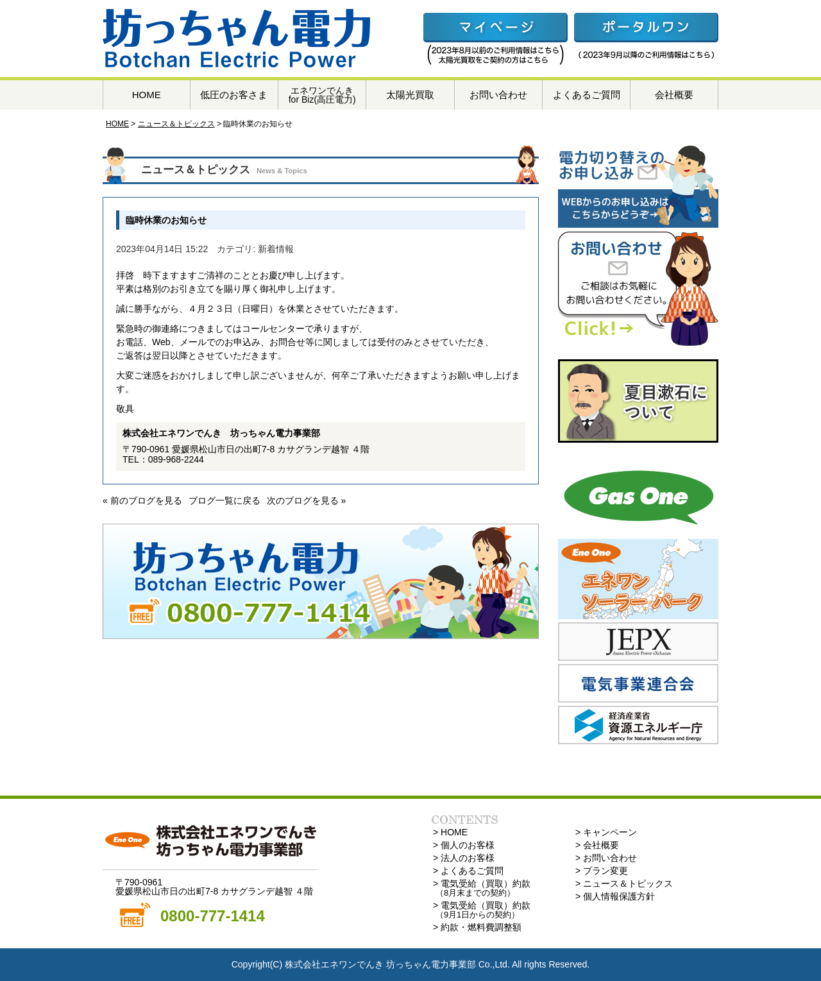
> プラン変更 (601, 871)
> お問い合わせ (606, 858)
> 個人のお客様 (464, 845)
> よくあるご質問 (468, 871)
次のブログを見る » (306, 500)
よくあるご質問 (586, 94)
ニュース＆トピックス (176, 123)
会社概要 (674, 94)
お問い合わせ (498, 94)
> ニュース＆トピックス (624, 883)
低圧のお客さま (233, 94)
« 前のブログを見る (142, 500)
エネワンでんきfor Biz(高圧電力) (322, 95)
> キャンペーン (606, 832)
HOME (146, 94)
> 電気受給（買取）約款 (481, 888)
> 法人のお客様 (464, 858)
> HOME (450, 832)
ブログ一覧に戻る (224, 500)
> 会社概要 (597, 845)
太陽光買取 (410, 94)
